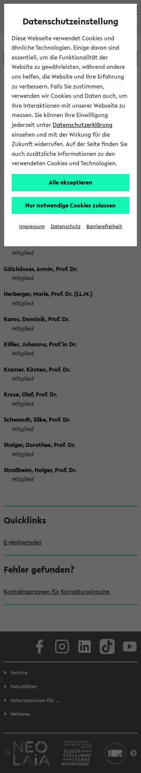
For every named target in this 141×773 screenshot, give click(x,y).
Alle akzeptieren (70, 182)
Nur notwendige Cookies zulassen (70, 205)
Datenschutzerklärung (82, 124)
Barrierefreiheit (104, 226)
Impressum (32, 226)
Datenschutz (65, 226)
